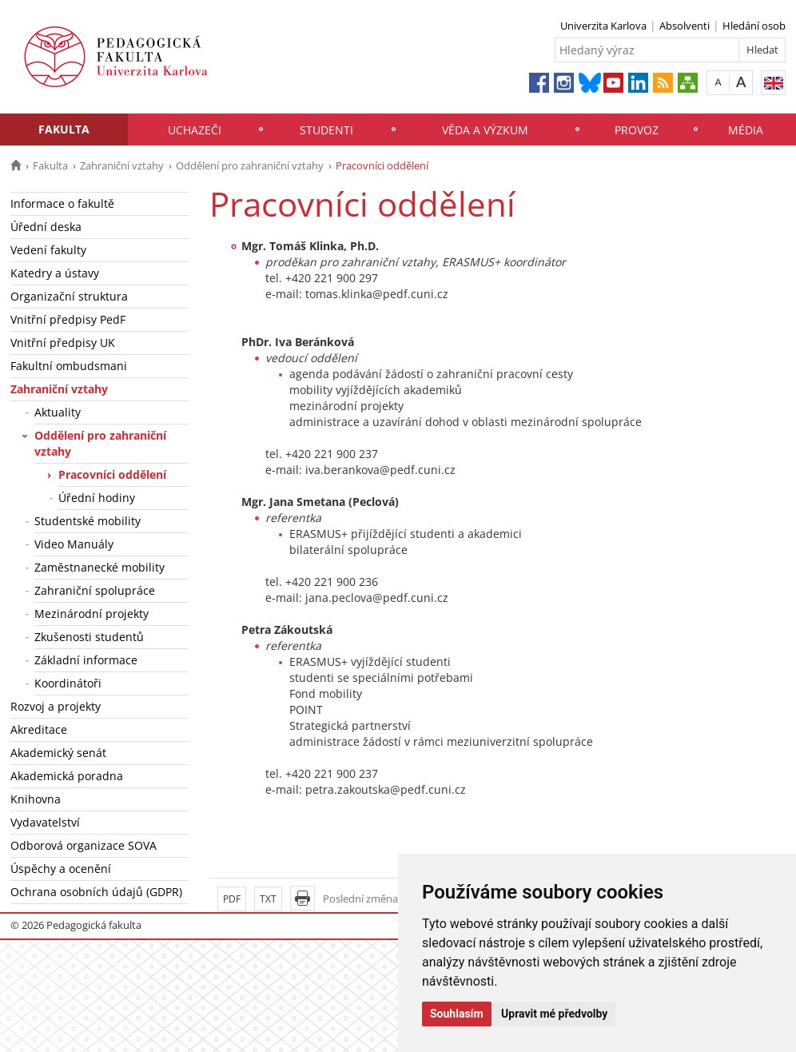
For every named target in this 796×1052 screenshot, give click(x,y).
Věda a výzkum (485, 129)
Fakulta (64, 129)
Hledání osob (754, 25)
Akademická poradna (66, 775)
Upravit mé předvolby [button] (554, 1013)
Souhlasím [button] (457, 1013)
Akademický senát (58, 752)
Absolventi (684, 25)
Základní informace (85, 659)
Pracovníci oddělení (112, 474)
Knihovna (35, 799)
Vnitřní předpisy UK (62, 342)
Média (745, 129)
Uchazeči (194, 129)
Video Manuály (73, 544)
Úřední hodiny (96, 497)
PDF (232, 899)
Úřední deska (46, 226)
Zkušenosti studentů (89, 636)
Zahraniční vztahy (122, 165)
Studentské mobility (87, 520)
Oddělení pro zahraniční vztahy (250, 165)
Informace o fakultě (62, 203)
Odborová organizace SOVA (83, 845)
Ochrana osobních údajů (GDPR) (96, 891)
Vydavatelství (45, 822)
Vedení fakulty (48, 249)
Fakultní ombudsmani (68, 365)
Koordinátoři (67, 683)
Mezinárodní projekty (91, 613)
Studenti (326, 129)
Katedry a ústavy (54, 273)
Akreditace (38, 729)
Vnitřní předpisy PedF (67, 319)
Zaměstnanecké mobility (99, 567)
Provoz (637, 129)
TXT (268, 899)
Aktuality (57, 412)
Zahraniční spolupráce (94, 590)
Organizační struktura (69, 296)
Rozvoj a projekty (55, 706)
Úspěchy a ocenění (60, 868)
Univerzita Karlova (603, 25)
